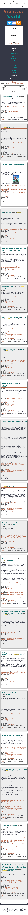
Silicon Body (19, 613)
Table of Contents (10, 116)
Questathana (15, 96)
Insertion (17, 144)
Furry (23, 631)
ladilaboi (24, 769)
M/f (16, 888)
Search (16, 6)
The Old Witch (5, 286)
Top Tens (14, 65)
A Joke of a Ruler (6, 96)
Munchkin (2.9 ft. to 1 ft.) (6, 234)
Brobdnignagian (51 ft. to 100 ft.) (12, 331)
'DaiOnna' (4, 485)
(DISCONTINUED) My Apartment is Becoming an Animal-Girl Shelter (13, 612)
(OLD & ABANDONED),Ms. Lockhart (11, 769)
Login (14, 1)
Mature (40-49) (4, 799)
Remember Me (14, 35)
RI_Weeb (22, 693)
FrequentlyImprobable (7, 385)
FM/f (11, 888)
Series (14, 62)
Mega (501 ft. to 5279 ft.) (20, 192)
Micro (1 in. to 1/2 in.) (9, 232)
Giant (7, 463)
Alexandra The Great (7, 126)
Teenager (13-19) (21, 185)
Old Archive (18, 4)
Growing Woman (8, 188)
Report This (4, 119)
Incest (10, 672)
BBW (16, 631)
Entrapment (10, 266)
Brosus (25, 421)
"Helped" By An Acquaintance (9, 349)
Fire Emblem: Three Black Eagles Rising (12, 164)
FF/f (7, 196)
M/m (18, 888)
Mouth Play (22, 144)
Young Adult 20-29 (19, 142)
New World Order (19, 189)
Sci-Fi (10, 673)
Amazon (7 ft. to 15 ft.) (9, 466)
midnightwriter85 (13, 485)
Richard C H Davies (12, 869)
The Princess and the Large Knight (11, 317)
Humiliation (15, 188)
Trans (8, 801)
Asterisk (17, 126)
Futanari (3, 188)
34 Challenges (10, 83)
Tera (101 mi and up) (13, 194)
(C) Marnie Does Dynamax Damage (11, 523)
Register (9, 1)
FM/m (7, 469)
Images (11, 6)
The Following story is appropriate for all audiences (12, 810)
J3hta (6, 558)
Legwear (8, 502)
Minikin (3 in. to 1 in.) (18, 232)
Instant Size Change (9, 267)
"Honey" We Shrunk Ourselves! (10, 383)
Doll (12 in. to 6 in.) (8, 806)
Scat (8, 464)
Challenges (14, 63)
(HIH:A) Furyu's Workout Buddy (10, 693)
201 (13, 486)
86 (13, 127)
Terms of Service (14, 78)
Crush (16, 106)
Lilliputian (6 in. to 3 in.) (10, 505)
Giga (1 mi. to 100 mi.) (9, 192)
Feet (14, 82)
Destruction (10, 186)
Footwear (13, 144)
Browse (12, 4)
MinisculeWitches (5, 737)
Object (16, 296)
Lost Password (16, 43)
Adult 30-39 (20, 361)
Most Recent (5, 4)
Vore (2, 145)
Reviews (9, 98)
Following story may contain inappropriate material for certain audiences (12, 335)
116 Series (22, 83)
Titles (14, 60)
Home (2, 1)
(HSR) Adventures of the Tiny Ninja (11, 735)
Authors (14, 56)
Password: (13, 32)
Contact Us (14, 75)
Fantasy (6, 144)
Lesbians (8, 189)
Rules (14, 77)
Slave (2, 190)
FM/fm (13, 888)
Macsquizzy (14, 825)
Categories (14, 58)
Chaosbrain (9, 250)
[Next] (17, 901)
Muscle (11, 632)
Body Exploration (18, 265)
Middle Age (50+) (20, 582)
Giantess (8, 106)
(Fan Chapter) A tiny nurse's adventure (12, 653)
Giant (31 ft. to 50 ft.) (9, 845)
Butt (23, 265)
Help (22, 6)
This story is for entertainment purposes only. (11, 811)
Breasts (2, 144)
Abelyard (24, 317)
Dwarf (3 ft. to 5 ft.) (17, 806)
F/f (7, 333)
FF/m (7, 272)
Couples (12, 106)
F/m (7, 149)
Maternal (7, 585)
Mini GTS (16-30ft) (5, 194)
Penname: (14, 28)
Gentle (2, 267)
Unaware (19, 267)
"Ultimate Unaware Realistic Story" (11, 421)
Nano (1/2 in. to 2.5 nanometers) (11, 111)
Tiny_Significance (13, 558)
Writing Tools (14, 69)
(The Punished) (5, 825)
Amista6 (22, 349)
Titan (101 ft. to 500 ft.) (10, 147)
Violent (5, 190)
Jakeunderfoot (5, 654)
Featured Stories (22, 1)
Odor (25, 189)
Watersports (22, 464)
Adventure (13, 142)
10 (17, 350)
